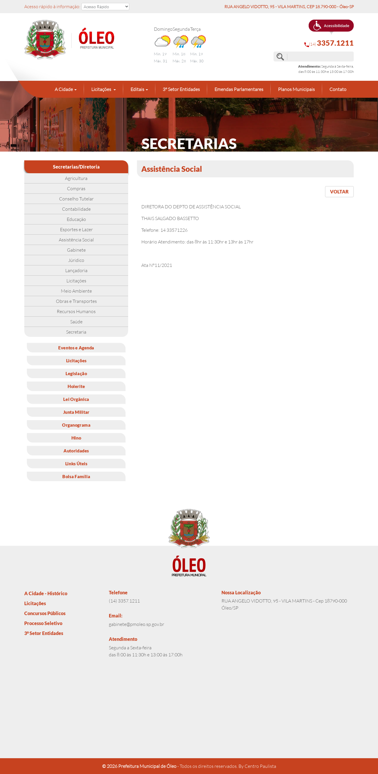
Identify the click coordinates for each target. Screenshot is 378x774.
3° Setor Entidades (181, 89)
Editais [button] (137, 89)
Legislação (76, 373)
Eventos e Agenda (76, 347)
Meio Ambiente (76, 291)
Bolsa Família (76, 476)
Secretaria (76, 332)
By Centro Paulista (257, 766)
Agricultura (76, 178)
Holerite (76, 386)
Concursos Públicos (45, 613)
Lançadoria (76, 270)
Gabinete (76, 250)
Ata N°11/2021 (156, 265)
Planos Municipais (296, 89)
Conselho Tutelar (76, 199)
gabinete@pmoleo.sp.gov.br (136, 624)
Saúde (76, 322)
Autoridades (76, 450)
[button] (331, 27)
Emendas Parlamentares (238, 89)
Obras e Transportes (76, 301)
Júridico (76, 260)
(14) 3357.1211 (124, 601)
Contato (337, 89)
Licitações (76, 281)
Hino (76, 437)
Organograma (76, 424)
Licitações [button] (101, 89)
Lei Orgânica (76, 398)
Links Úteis (76, 463)
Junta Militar (76, 411)
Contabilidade (76, 209)
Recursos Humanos (76, 311)
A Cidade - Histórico (45, 593)
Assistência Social (76, 240)
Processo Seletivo (43, 623)
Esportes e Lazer (76, 229)
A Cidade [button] (64, 89)
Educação (76, 219)
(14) (329, 43)
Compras (76, 188)
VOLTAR (339, 191)
